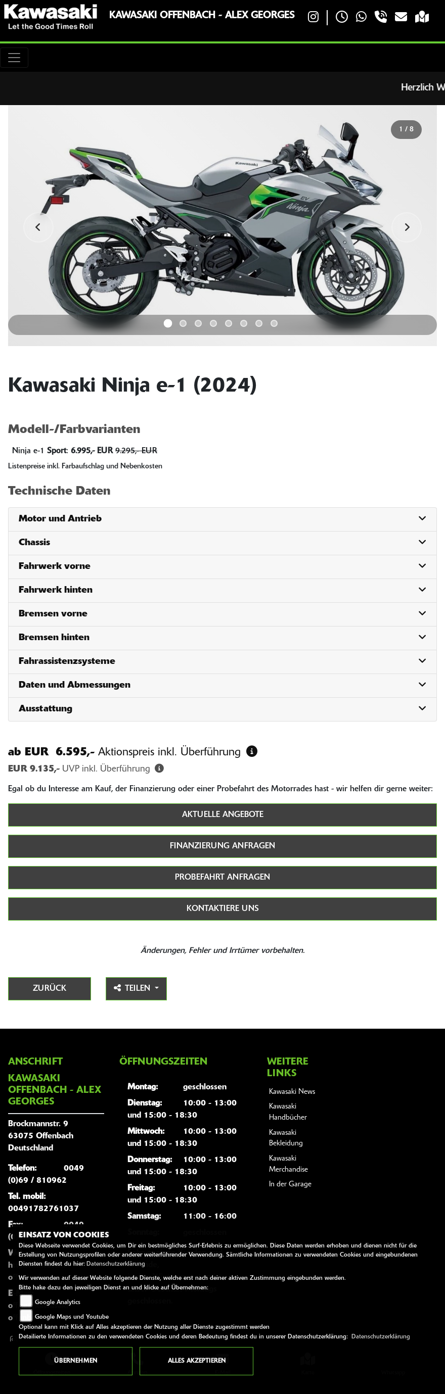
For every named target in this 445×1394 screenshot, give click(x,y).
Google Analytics (57, 1303)
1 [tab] (168, 323)
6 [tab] (243, 323)
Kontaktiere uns (223, 909)
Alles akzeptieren (197, 1361)
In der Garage (290, 1184)
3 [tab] (198, 323)
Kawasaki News (292, 1092)
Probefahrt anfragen (222, 878)
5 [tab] (228, 323)
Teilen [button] (133, 988)
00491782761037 (43, 1209)
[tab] (222, 520)
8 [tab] (274, 323)
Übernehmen (75, 1361)
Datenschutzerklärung (115, 1264)
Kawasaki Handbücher (288, 1112)
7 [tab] (258, 323)
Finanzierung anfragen (222, 846)
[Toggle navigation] (14, 57)
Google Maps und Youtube (72, 1317)
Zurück (49, 989)
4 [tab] (213, 323)
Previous (38, 227)
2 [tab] (183, 323)
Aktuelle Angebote (222, 815)
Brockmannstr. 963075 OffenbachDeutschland (40, 1136)
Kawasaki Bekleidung (286, 1138)
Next (406, 227)
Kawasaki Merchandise (288, 1164)
